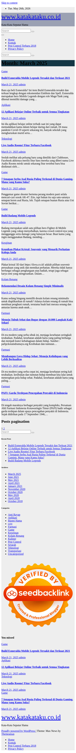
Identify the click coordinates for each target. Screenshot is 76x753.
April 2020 (14, 498)
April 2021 (14, 483)
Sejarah (12, 544)
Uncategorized (16, 553)
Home (11, 39)
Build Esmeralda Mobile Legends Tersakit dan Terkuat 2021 (35, 78)
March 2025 (14, 474)
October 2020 (15, 492)
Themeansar (7, 734)
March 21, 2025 (10, 84)
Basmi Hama (15, 520)
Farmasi (5, 313)
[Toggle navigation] (2, 34)
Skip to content (9, 2)
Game (4, 71)
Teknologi (6, 138)
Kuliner (12, 538)
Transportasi (14, 550)
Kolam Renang (9, 279)
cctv (10, 523)
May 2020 (13, 495)
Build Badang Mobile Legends (18, 215)
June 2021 (13, 477)
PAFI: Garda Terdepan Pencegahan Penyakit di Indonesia (34, 393)
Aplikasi (5, 105)
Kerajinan (6, 242)
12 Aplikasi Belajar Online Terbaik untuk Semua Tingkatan (35, 111)
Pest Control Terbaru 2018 (22, 45)
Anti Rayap (14, 514)
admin (22, 84)
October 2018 (15, 501)
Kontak (12, 42)
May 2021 (13, 480)
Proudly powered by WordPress (18, 731)
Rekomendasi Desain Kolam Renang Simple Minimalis (32, 285)
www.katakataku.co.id (31, 16)
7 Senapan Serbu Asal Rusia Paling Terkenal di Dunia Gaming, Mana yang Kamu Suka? (36, 456)
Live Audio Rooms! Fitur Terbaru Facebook (26, 145)
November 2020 (16, 489)
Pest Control (14, 541)
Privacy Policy (16, 48)
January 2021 (15, 486)
